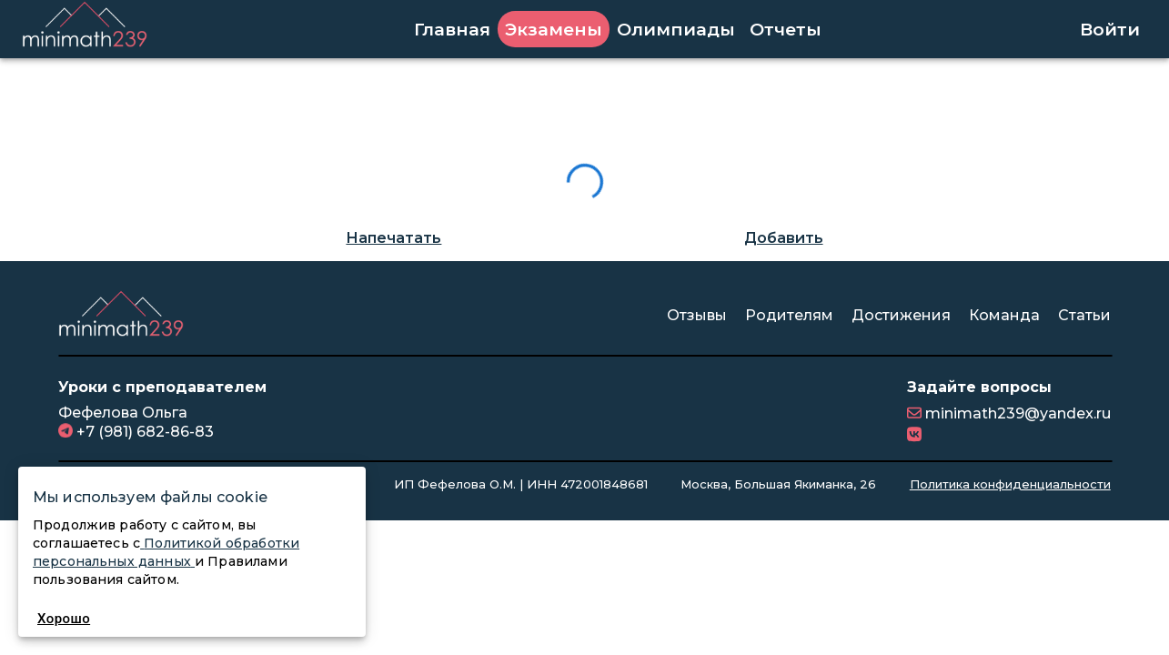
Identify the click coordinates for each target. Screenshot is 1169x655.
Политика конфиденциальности (1010, 484)
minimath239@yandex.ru (1016, 413)
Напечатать (393, 238)
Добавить (783, 238)
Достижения (901, 315)
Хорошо (64, 618)
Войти (1110, 29)
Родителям (789, 315)
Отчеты (785, 29)
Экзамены (553, 29)
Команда (1004, 315)
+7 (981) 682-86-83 (143, 430)
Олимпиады (676, 29)
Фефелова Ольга (122, 412)
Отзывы (697, 315)
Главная (452, 29)
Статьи (1084, 315)
